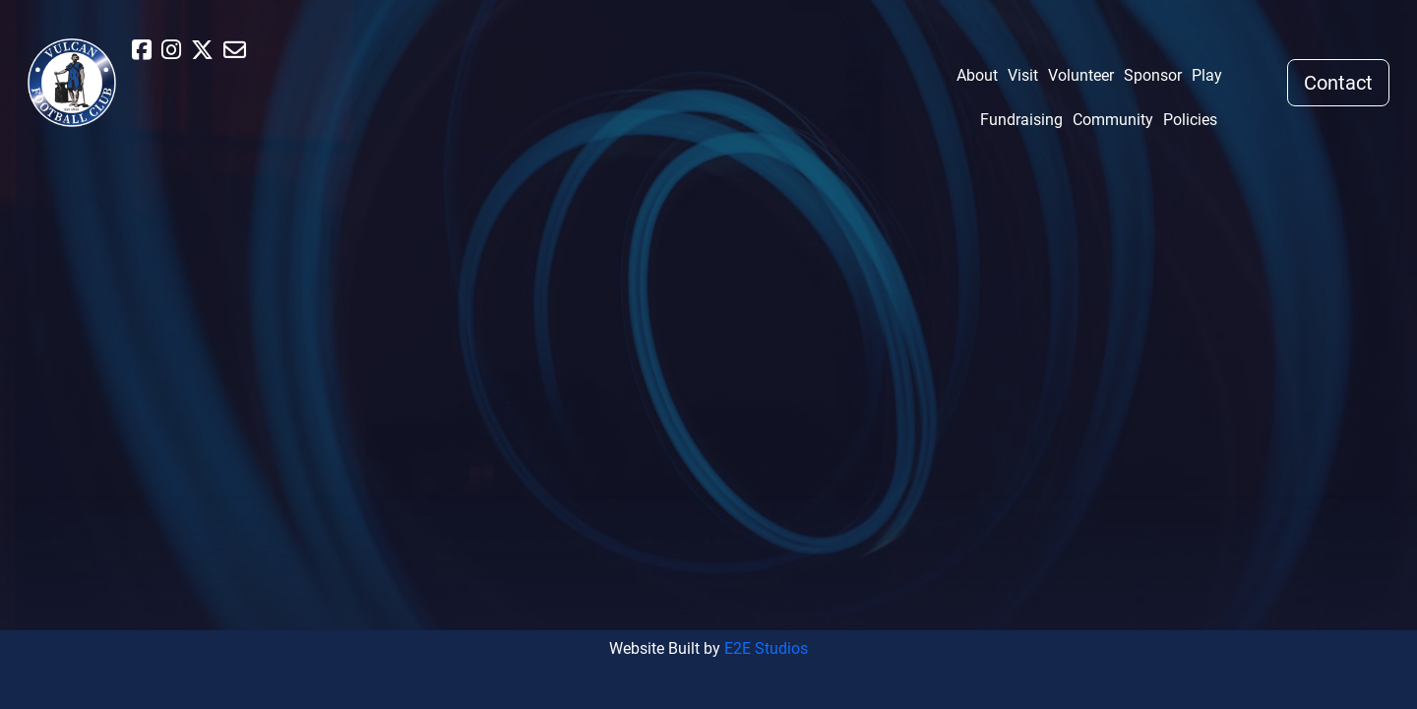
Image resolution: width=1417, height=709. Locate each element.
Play (1207, 75)
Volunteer (1081, 75)
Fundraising (1021, 119)
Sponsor (1153, 75)
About (977, 75)
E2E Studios (766, 648)
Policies (1190, 119)
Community (1113, 119)
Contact (1338, 83)
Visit (1023, 75)
